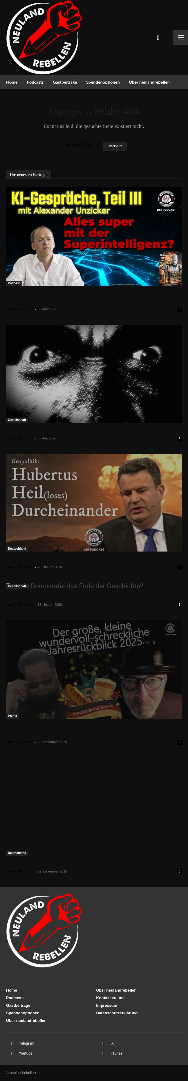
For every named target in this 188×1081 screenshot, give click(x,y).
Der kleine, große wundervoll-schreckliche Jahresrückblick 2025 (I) (92, 863)
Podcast (14, 283)
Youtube (26, 1053)
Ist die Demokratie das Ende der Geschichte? (63, 596)
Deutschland (17, 548)
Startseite (115, 146)
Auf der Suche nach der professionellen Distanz (67, 430)
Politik (12, 716)
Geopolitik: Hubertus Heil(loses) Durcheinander (67, 559)
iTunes (116, 1053)
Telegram (26, 1043)
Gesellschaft (17, 420)
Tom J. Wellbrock (19, 309)
